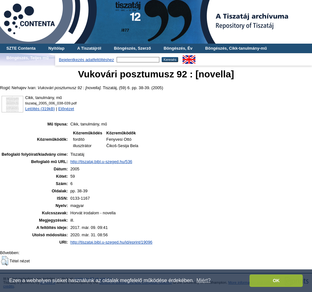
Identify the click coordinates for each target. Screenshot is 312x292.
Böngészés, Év (178, 48)
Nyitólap (56, 48)
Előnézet (66, 108)
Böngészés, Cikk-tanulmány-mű (236, 48)
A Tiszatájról (89, 48)
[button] (4, 261)
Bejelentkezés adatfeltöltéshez (86, 59)
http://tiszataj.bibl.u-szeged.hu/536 (101, 161)
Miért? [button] (203, 280)
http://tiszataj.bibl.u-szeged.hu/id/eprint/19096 (111, 242)
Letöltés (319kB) (40, 108)
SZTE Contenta (21, 48)
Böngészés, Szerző (132, 48)
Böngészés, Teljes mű (27, 57)
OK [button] (276, 280)
